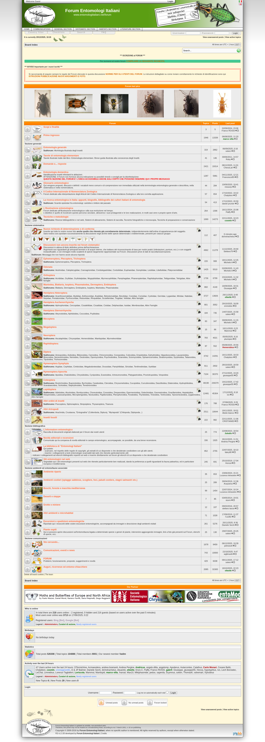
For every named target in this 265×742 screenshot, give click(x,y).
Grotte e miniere (51, 504)
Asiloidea (72, 355)
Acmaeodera (94, 667)
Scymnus (170, 672)
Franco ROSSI (228, 131)
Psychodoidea (110, 357)
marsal (122, 672)
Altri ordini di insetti (53, 401)
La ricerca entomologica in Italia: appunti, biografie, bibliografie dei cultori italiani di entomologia (94, 200)
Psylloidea (94, 314)
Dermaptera (69, 288)
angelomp (164, 667)
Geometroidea (160, 392)
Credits (104, 733)
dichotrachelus (228, 236)
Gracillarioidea (174, 392)
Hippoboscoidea (168, 355)
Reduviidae (85, 298)
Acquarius (228, 484)
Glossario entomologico (56, 183)
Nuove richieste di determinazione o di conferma (68, 229)
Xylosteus (209, 672)
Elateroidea (173, 383)
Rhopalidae (96, 298)
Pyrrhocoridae (72, 298)
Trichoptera (86, 262)
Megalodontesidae (92, 366)
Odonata (47, 267)
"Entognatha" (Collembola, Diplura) (91, 412)
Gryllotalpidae (80, 278)
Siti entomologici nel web (56, 459)
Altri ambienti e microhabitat (58, 513)
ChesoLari (228, 167)
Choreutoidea (96, 392)
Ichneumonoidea (119, 375)
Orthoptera (49, 275)
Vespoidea (163, 375)
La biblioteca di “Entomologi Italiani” (62, 446)
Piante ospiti (49, 529)
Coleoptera (49, 380)
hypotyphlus (210, 670)
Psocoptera (60, 404)
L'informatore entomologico (58, 429)
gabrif (169, 670)
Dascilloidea (161, 383)
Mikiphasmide (141, 672)
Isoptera (91, 288)
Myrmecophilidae (108, 278)
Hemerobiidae (87, 338)
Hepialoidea (187, 392)
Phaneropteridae (138, 278)
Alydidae (77, 296)
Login (27, 687)
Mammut (228, 331)
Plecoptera (75, 262)
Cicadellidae (86, 305)
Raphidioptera (50, 343)
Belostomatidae (111, 296)
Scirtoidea (62, 385)
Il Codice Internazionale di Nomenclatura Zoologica (70, 191)
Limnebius (49, 672)
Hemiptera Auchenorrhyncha (58, 302)
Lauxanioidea (182, 355)
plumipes (228, 339)
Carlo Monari (210, 667)
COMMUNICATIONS (41, 29)
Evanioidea (106, 375)
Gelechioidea (147, 392)
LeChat (39, 672)
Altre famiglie (138, 298)
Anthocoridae (88, 296)
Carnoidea (93, 355)
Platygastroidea (135, 375)
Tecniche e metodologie (55, 217)
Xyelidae (152, 366)
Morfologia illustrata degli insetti (68, 150)
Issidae (127, 305)
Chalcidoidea (70, 375)
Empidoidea (142, 355)
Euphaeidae (129, 270)
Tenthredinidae (140, 366)
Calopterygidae (73, 270)
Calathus (197, 667)
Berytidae (123, 296)
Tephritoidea (37, 359)
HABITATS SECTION (107, 29)
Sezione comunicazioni (36, 538)
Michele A (228, 262)
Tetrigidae (180, 278)
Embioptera (81, 288)
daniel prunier (228, 203)
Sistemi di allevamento (95, 220)
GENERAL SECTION (63, 29)
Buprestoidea (75, 383)
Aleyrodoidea (61, 314)
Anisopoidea (61, 355)
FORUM (47, 558)
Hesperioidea (49, 395)
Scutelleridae (108, 298)
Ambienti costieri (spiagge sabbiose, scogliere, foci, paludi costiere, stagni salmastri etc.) (90, 480)
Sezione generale (33, 144)
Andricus (140, 667)
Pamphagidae (124, 278)
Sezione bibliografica (35, 426)
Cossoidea (108, 392)
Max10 (130, 672)
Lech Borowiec (228, 670)
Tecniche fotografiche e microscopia (140, 220)
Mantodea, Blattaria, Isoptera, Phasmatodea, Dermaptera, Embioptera (79, 284)
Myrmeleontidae (114, 338)
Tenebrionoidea (89, 385)
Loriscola (79, 672)
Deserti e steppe (52, 496)
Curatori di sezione (67, 624)
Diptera (47, 352)
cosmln (228, 220)
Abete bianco (228, 413)
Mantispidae (100, 338)
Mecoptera (48, 319)
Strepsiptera (85, 404)
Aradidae (99, 296)
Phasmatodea (112, 288)
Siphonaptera (73, 404)
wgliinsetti (228, 554)
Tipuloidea (48, 359)
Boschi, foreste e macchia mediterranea (64, 488)
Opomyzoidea (97, 357)
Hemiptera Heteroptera (55, 293)
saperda (161, 672)
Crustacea (70, 412)
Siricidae (129, 366)
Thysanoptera (98, 404)
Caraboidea (98, 383)
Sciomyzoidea (135, 357)
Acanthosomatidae (63, 296)
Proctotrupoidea (150, 375)
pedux (152, 672)
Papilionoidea (106, 395)
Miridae (180, 296)
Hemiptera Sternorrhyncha (57, 310)
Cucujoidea (135, 383)
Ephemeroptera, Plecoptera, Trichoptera (64, 258)
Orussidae (106, 366)
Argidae (58, 366)
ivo (228, 395)
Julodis (228, 433)
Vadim (122, 654)
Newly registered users (86, 624)
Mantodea (100, 288)
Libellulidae (161, 270)
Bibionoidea (82, 355)
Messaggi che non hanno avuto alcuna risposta (63, 255)
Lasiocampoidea (63, 395)
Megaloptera (49, 327)
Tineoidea (154, 395)
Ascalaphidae (61, 338)
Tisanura (109, 404)
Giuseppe (228, 288)
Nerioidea (74, 357)
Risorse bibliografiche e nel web (69, 220)
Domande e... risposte (54, 164)
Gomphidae (141, 270)
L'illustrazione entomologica (58, 208)
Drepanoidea (119, 392)
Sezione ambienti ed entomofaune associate (46, 468)
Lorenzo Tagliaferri (64, 672)
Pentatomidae (58, 298)
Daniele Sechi (228, 525)
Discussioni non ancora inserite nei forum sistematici (71, 245)
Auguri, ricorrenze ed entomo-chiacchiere (65, 567)
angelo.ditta (152, 667)
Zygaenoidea (194, 395)
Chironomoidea (106, 355)
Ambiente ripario (52, 471)
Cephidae (67, 366)
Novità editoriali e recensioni (58, 438)
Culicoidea (130, 355)
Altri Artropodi (51, 409)
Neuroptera (49, 335)
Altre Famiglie (151, 305)
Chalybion (228, 195)
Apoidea (59, 375)
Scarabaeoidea (50, 385)
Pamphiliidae (118, 366)
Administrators (51, 624)
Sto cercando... (51, 542)
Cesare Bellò (224, 667)
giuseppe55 (228, 375)
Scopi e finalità (51, 127)
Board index (31, 45)
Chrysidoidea (83, 375)
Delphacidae (117, 305)
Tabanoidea (190, 357)
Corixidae (142, 296)
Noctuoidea (94, 395)
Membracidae (138, 305)
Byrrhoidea (87, 383)
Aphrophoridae (62, 305)
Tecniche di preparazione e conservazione (176, 220)
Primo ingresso (51, 135)
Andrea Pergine (228, 441)
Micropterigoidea (79, 395)
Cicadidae (98, 305)
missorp (228, 187)
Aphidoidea (73, 314)
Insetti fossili (50, 417)
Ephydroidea (154, 355)
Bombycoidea (82, 392)
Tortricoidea (165, 395)
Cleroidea (108, 383)
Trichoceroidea (60, 359)
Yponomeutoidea (179, 395)
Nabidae (188, 296)
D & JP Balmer (78, 670)
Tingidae (119, 298)
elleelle (228, 297)
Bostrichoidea (61, 383)
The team (49, 574)
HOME (26, 29)
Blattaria (59, 288)
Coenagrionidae (88, 270)
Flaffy (228, 212)
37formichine (80, 667)
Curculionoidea (148, 383)
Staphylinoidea (75, 385)
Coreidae (133, 296)
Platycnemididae (175, 270)
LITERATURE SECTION (130, 29)
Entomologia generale (54, 147)
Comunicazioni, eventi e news (59, 550)
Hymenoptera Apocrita (55, 371)
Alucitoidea (70, 392)
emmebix (228, 306)
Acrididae (59, 278)
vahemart (198, 672)
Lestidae (151, 270)
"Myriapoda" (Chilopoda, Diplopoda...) (125, 412)
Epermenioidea (133, 392)
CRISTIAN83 (228, 421)
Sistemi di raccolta (114, 220)
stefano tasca (228, 508)
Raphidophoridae (155, 278)
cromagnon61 (63, 670)
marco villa (228, 139)
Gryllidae (69, 278)
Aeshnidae (60, 270)
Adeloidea (59, 392)
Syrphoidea (179, 357)
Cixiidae (107, 305)
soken (228, 151)
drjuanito (121, 670)
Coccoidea (84, 314)
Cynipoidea (95, 375)
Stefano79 (228, 251)
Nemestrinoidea (61, 357)
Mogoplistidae (94, 278)
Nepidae (47, 298)
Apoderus (174, 667)
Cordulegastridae (104, 270)
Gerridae (161, 296)
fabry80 (228, 452)
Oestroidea (84, 357)
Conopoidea (119, 355)
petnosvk (228, 546)
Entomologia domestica (55, 172)
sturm (228, 500)
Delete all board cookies (34, 574)
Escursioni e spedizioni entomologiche (63, 521)
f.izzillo (228, 517)
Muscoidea (48, 357)
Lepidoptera (49, 389)
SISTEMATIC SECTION (85, 29)
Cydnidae (152, 296)
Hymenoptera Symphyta (56, 363)
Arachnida (60, 412)
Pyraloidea (133, 395)
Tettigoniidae (169, 278)
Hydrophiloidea (186, 383)
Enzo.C (139, 670)
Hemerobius (228, 347)
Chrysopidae (74, 338)
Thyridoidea (144, 395)
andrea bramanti (110, 667)
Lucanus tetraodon (228, 475)
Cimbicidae (78, 366)
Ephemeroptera (62, 262)
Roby (228, 159)
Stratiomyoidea (165, 357)
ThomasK (188, 672)
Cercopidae (75, 305)
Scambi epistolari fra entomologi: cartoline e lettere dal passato (82, 203)
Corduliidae (118, 270)
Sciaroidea (123, 357)
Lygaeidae (171, 296)
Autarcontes (186, 667)
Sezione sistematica (34, 225)
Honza (228, 463)
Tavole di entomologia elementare (61, 155)
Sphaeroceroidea (150, 357)
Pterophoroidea (120, 395)
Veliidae (127, 298)
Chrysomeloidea (121, 383)
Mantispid (100, 672)
